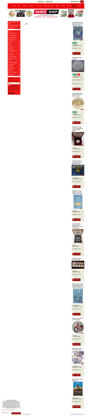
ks (74, 51)
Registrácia (49, 1)
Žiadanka (69, 6)
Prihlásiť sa (41, 1)
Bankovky (31, 6)
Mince (18, 6)
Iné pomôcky (14, 68)
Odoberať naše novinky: (13, 80)
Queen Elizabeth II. (13, 37)
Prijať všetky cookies (16, 413)
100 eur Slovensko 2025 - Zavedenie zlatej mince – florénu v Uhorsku (77, 94)
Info (74, 6)
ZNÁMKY (14, 70)
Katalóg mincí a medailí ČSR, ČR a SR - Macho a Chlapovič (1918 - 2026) (77, 192)
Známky (63, 6)
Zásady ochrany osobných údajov (23, 414)
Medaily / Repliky (14, 73)
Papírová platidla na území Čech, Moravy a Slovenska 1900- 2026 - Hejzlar (77, 24)
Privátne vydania (12, 62)
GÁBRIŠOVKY (14, 54)
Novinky (14, 6)
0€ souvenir (39, 6)
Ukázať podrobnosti (5, 412)
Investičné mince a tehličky (14, 51)
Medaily (57, 6)
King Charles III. (12, 39)
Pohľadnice (14, 75)
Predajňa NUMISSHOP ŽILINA (13, 22)
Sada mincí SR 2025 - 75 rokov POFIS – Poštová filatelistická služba (77, 162)
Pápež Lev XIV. (11, 33)
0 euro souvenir (14, 57)
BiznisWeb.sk (81, 414)
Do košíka (76, 53)
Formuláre (11, 27)
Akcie (9, 31)
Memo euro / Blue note (14, 59)
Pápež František (12, 35)
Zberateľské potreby (48, 6)
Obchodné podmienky (13, 25)
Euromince (25, 6)
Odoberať (11, 93)
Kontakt (79, 6)
